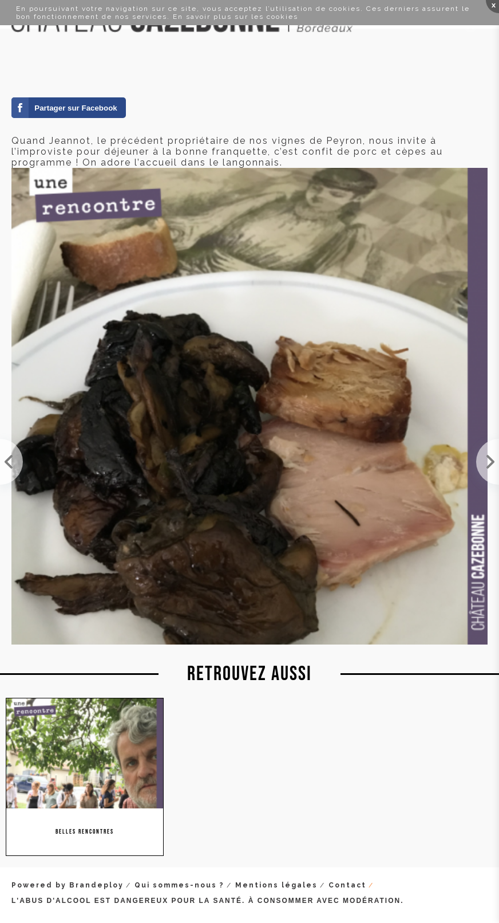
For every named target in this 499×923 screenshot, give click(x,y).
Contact (347, 885)
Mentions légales (276, 885)
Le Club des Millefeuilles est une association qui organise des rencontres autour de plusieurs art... (11, 462)
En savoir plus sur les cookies (235, 17)
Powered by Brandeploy (67, 885)
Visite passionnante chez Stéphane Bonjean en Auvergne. (487, 462)
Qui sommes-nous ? (179, 885)
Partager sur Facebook (75, 108)
